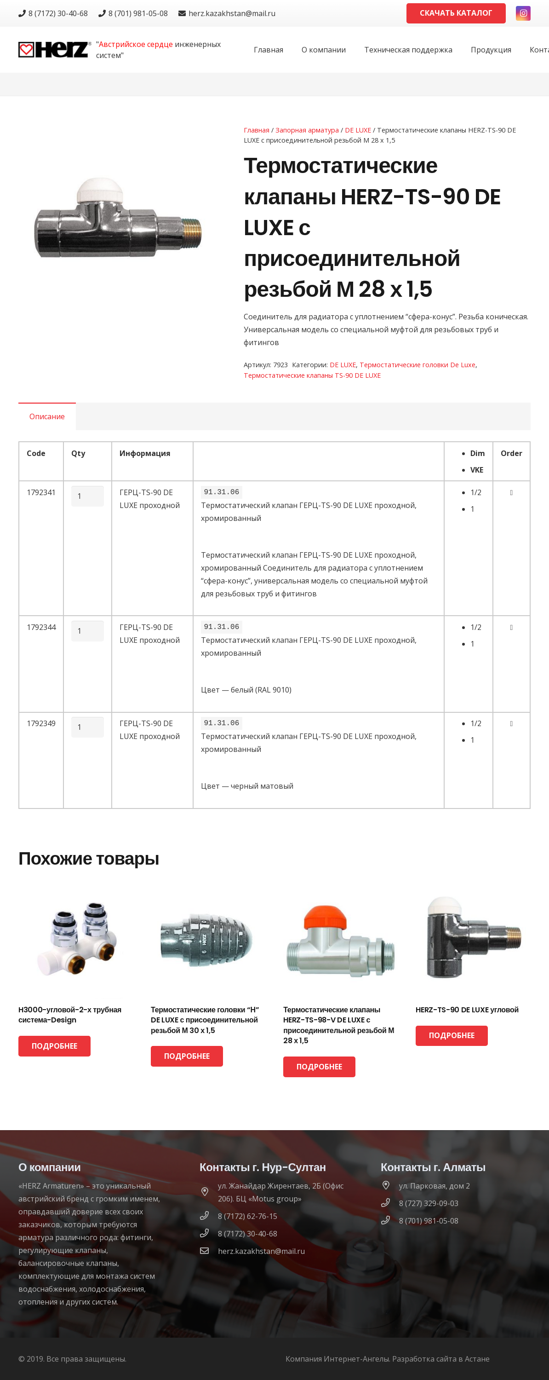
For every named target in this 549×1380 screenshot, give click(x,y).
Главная (256, 130)
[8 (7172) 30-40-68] (209, 1233)
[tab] (47, 416)
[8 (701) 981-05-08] (390, 1220)
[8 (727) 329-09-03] (390, 1203)
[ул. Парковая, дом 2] (390, 1185)
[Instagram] (523, 13)
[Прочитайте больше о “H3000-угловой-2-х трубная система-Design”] (54, 1046)
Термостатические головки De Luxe (417, 364)
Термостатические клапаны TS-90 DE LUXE (312, 375)
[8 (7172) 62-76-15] (209, 1216)
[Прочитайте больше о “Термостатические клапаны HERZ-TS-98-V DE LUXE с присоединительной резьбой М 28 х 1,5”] (319, 1067)
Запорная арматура (307, 130)
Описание (47, 416)
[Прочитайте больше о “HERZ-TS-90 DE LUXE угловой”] (452, 1036)
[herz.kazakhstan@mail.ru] (209, 1251)
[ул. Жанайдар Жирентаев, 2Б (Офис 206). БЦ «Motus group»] (209, 1192)
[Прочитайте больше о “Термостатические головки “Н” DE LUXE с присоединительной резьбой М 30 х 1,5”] (187, 1056)
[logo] (55, 50)
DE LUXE (358, 130)
